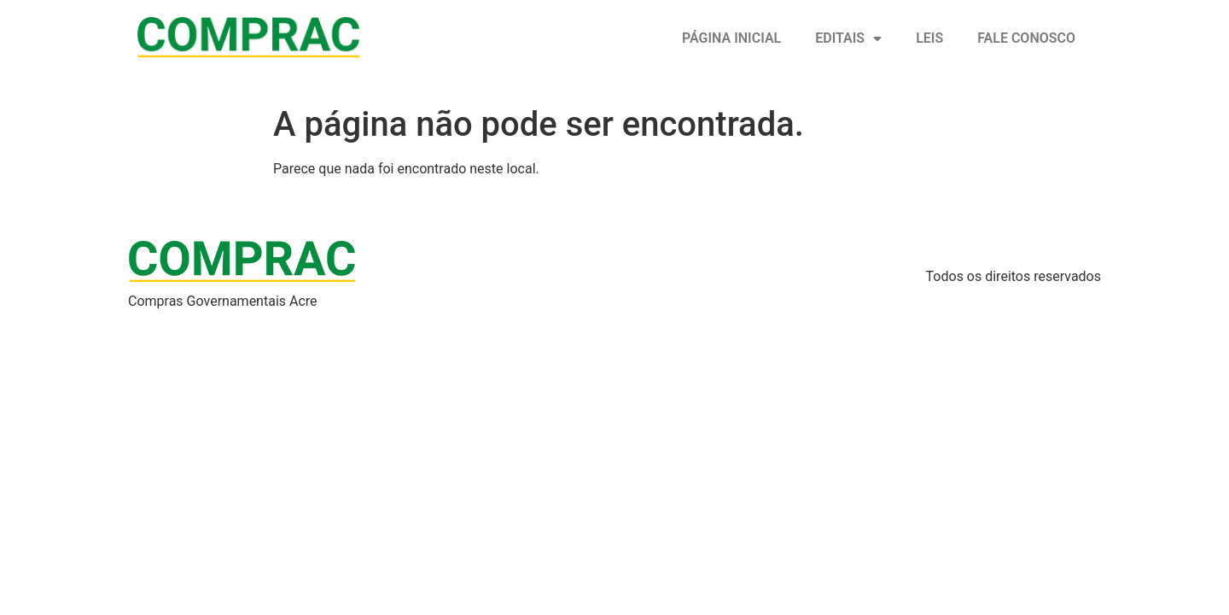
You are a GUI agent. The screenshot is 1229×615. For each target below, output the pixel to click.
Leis (929, 38)
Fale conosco (1026, 38)
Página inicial (731, 38)
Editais (848, 38)
